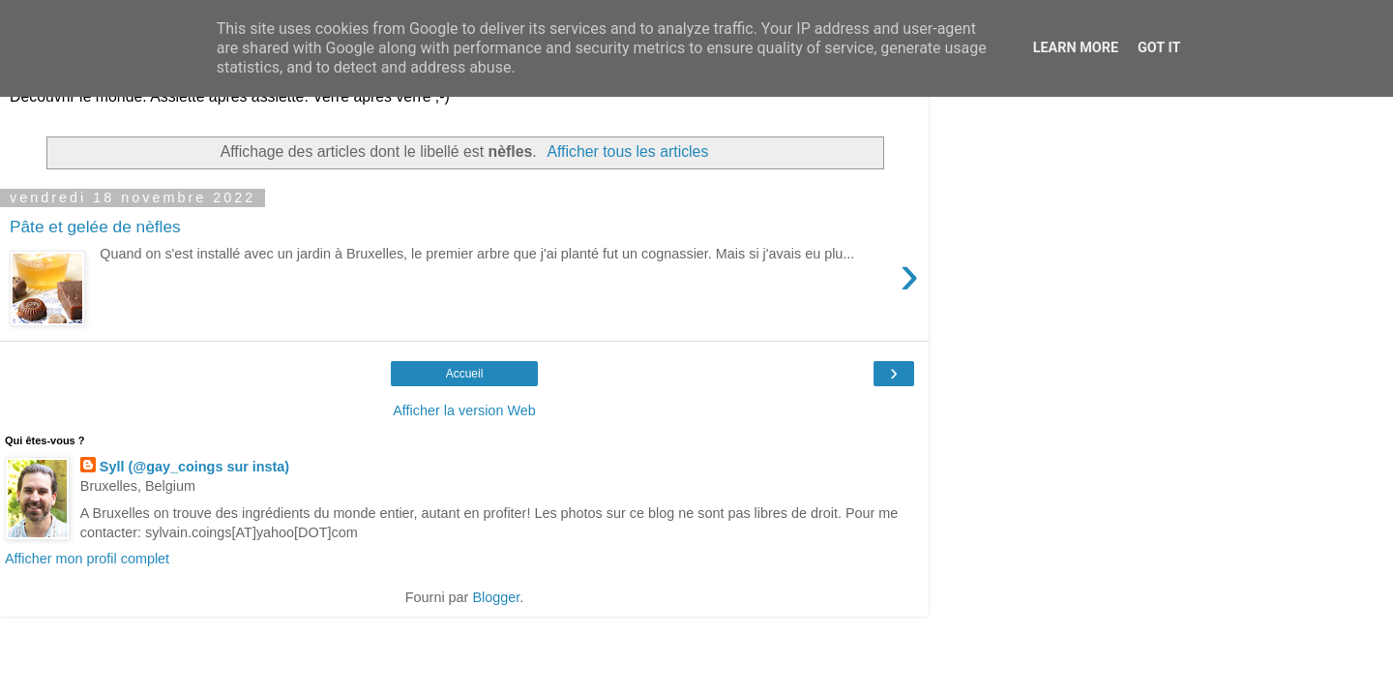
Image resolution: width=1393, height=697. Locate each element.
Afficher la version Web (464, 410)
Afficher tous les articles (627, 151)
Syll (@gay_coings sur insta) (194, 466)
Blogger (495, 597)
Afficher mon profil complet (87, 558)
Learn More (1075, 48)
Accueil (465, 373)
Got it (1159, 48)
